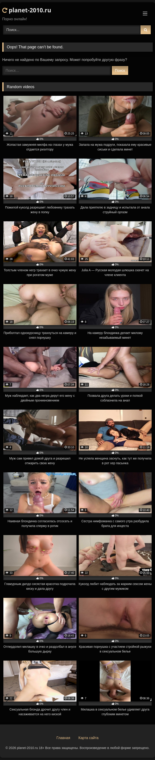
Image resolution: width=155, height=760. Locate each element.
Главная (63, 738)
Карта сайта (89, 738)
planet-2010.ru (26, 10)
